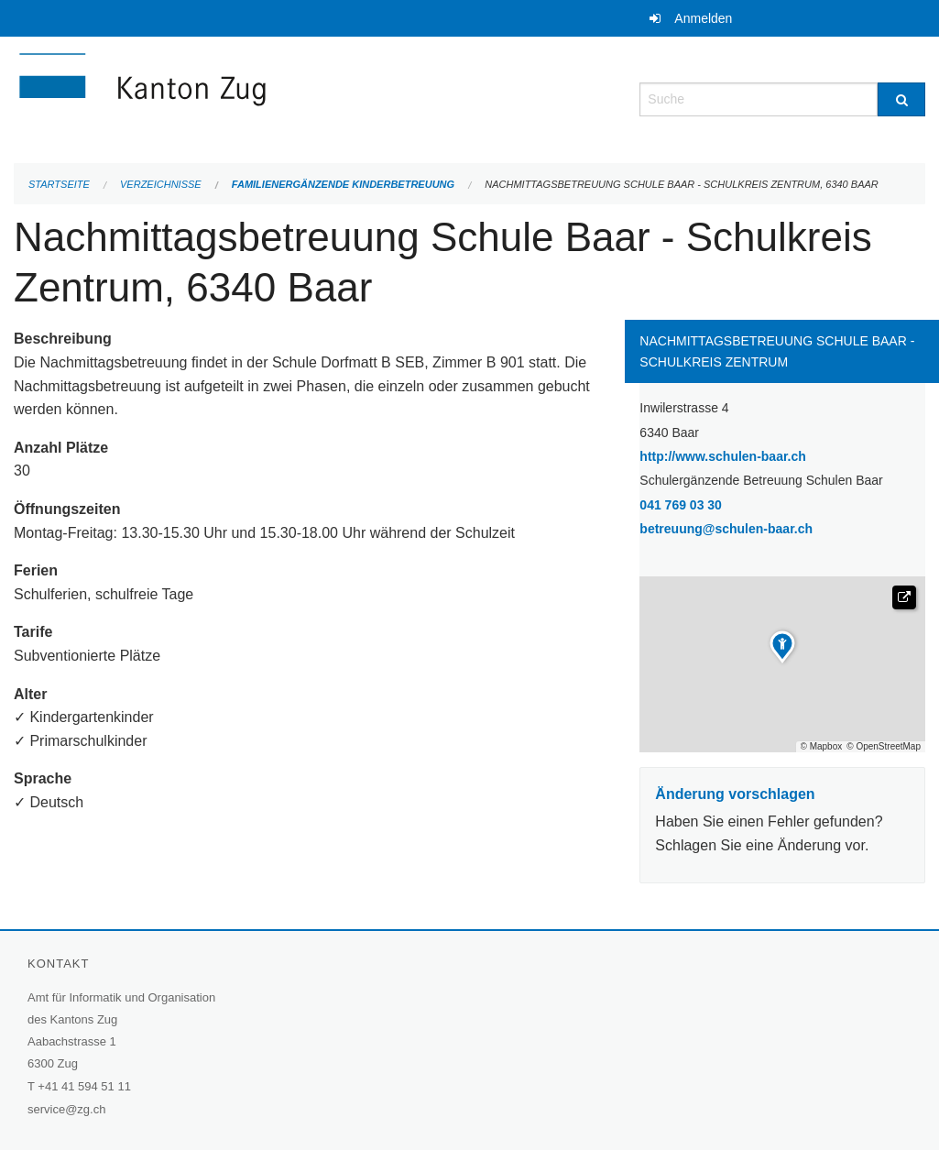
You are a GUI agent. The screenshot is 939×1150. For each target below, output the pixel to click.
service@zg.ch (66, 1109)
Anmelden (703, 18)
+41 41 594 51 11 (84, 1086)
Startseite (59, 184)
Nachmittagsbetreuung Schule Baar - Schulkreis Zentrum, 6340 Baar (681, 184)
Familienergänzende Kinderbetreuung (343, 184)
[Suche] (901, 99)
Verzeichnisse (161, 184)
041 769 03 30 (680, 505)
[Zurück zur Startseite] (252, 97)
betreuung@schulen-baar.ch (726, 528)
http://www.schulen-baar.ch (769, 455)
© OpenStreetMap (883, 746)
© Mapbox (822, 746)
